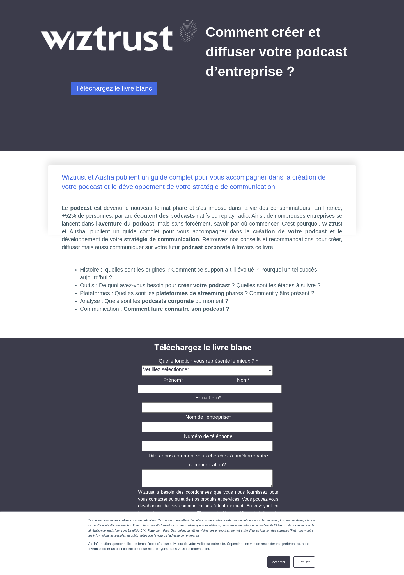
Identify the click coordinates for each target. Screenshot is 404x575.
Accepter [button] (278, 562)
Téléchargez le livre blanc (114, 88)
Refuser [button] (304, 562)
